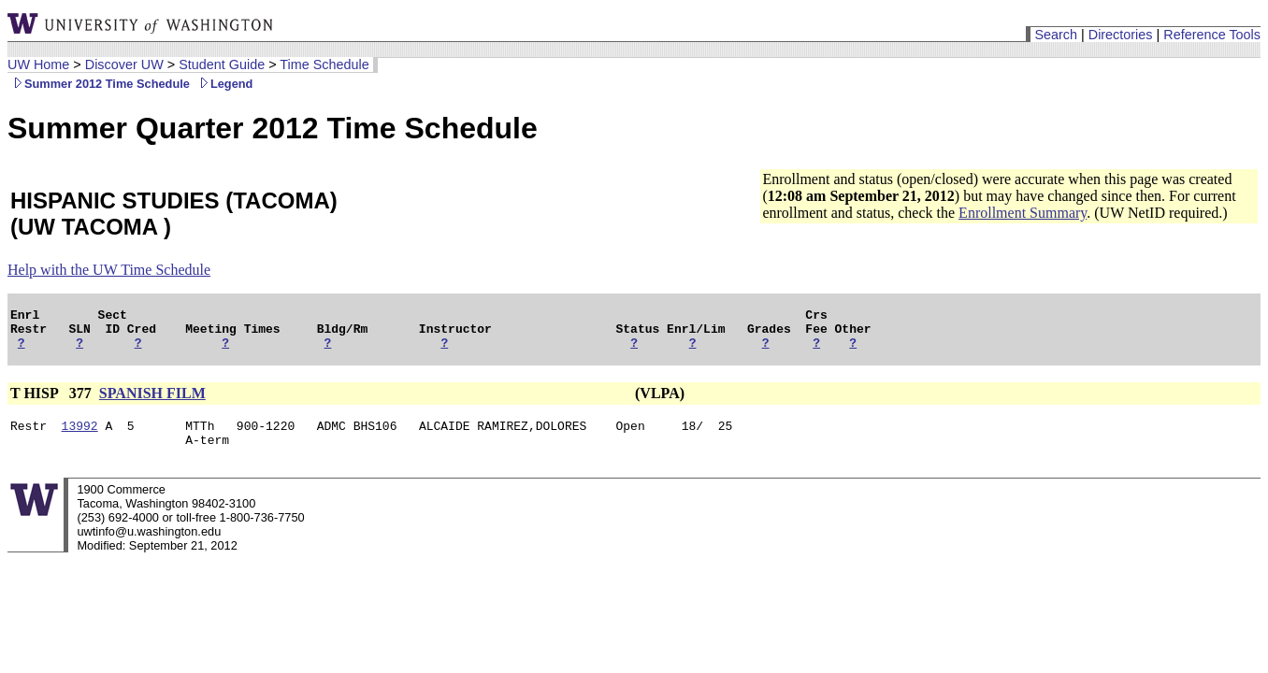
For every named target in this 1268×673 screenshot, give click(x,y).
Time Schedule (324, 64)
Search (1055, 34)
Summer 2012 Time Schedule (98, 84)
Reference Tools (1212, 34)
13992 (80, 436)
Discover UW (124, 64)
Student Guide (222, 64)
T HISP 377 (52, 401)
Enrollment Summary (1022, 213)
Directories (1120, 34)
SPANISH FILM (152, 401)
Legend (223, 84)
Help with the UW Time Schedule (108, 270)
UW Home (38, 64)
